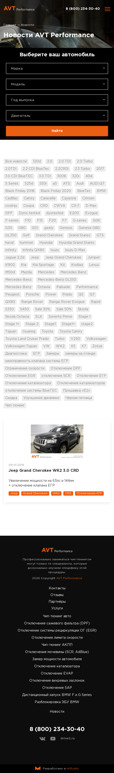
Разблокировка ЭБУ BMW (57, 702)
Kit (62, 265)
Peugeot (12, 294)
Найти (57, 131)
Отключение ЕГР (91, 375)
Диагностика (16, 353)
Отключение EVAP (57, 673)
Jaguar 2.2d (14, 257)
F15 (40, 220)
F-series (12, 220)
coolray (11, 205)
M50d (10, 272)
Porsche (32, 294)
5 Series (11, 183)
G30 (8, 228)
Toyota (47, 331)
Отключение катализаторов (81, 383)
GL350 (10, 235)
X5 (73, 346)
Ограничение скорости (24, 368)
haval (9, 242)
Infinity (10, 250)
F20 (52, 220)
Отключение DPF (66, 368)
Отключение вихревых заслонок (57, 680)
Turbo (60, 338)
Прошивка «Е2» (76, 390)
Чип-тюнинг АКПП (57, 644)
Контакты (57, 588)
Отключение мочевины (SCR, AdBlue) (57, 652)
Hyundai (46, 242)
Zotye (97, 346)
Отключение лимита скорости (57, 637)
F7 (64, 220)
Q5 (80, 294)
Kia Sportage (43, 265)
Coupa (28, 205)
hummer (26, 242)
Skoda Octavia (17, 316)
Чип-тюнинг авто (57, 616)
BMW (101, 191)
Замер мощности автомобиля (57, 659)
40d (89, 176)
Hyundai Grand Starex (76, 242)
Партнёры (57, 601)
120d (37, 161)
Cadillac (11, 198)
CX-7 (75, 205)
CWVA (59, 205)
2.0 (49, 161)
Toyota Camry (70, 331)
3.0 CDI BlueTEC (19, 176)
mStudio (73, 768)
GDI (35, 228)
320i (75, 176)
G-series (80, 220)
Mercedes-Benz (18, 279)
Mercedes (46, 272)
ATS (66, 183)
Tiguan (10, 331)
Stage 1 (84, 316)
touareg (28, 331)
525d (29, 183)
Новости (57, 711)
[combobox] (57, 68)
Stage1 (50, 324)
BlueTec (84, 191)
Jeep (35, 257)
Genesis (66, 228)
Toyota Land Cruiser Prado (27, 338)
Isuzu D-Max (75, 250)
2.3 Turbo (82, 168)
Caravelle (48, 198)
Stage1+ (68, 324)
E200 (74, 213)
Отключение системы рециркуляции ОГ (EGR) (57, 630)
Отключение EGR (20, 375)
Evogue (91, 213)
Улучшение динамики (41, 398)
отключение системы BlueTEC (31, 390)
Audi (80, 183)
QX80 (10, 302)
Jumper (93, 257)
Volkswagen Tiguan (21, 346)
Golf (26, 235)
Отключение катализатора (28, 383)
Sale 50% (64, 309)
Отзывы (57, 595)
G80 (22, 228)
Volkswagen (96, 338)
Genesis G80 (89, 228)
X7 (83, 346)
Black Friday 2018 (19, 191)
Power (50, 294)
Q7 (92, 294)
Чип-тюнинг (15, 405)
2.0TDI (10, 168)
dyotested (54, 213)
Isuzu (54, 250)
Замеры (52, 353)
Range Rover (32, 302)
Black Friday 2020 (56, 191)
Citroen (88, 198)
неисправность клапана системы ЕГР (36, 361)
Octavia (44, 287)
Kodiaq (77, 265)
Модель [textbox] (18, 84)
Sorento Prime (60, 316)
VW (46, 346)
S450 (24, 309)
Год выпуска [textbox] (22, 100)
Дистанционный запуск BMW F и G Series (57, 695)
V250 (75, 338)
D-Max (91, 205)
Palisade (63, 287)
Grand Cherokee (49, 235)
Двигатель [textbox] (21, 115)
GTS (100, 235)
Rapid (95, 302)
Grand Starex (79, 235)
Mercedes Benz (73, 272)
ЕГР (36, 353)
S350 (9, 309)
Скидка (11, 398)
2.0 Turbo (85, 161)
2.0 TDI (65, 161)
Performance (87, 287)
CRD (44, 205)
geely (48, 228)
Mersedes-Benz (18, 287)
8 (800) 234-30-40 (83, 8)
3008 (61, 176)
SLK (38, 316)
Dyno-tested (29, 213)
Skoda (83, 309)
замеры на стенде (80, 353)
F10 (28, 220)
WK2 (60, 346)
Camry (29, 198)
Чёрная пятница (78, 398)
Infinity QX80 (33, 250)
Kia (23, 265)
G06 (96, 220)
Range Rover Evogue (67, 302)
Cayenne (69, 198)
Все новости (16, 161)
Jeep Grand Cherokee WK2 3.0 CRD (44, 470)
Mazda (26, 272)
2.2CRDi (62, 168)
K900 (10, 265)
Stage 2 (32, 324)
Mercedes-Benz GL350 (57, 279)
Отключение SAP (57, 687)
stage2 (87, 324)
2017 (100, 168)
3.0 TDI (45, 176)
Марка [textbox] (17, 68)
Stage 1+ (12, 324)
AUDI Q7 (97, 183)
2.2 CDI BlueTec (36, 168)
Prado (67, 294)
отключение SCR (56, 375)
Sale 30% (42, 309)
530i (43, 183)
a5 (55, 183)
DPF (9, 213)
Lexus (94, 265)
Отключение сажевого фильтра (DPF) (57, 623)
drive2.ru (67, 738)
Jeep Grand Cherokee (63, 257)
